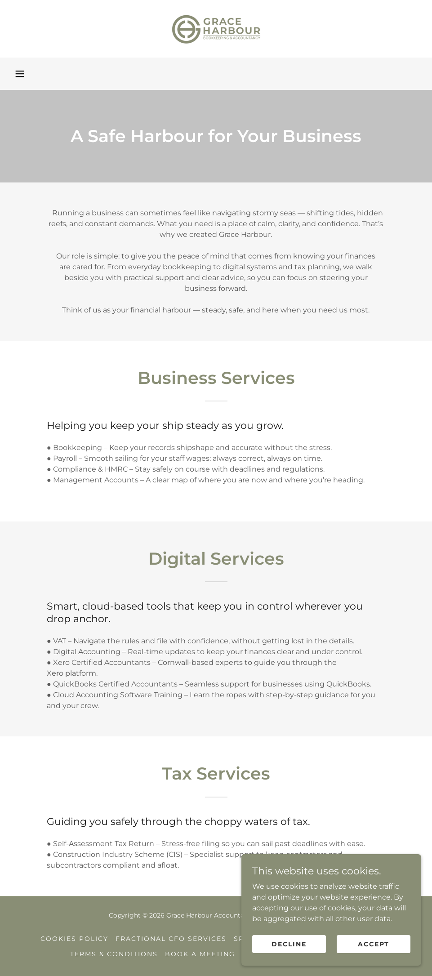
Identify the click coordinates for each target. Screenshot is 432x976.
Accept (373, 962)
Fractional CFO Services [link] (171, 939)
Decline (289, 962)
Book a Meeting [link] (200, 954)
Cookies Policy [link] (74, 939)
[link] (216, 29)
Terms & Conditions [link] (114, 954)
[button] (20, 74)
